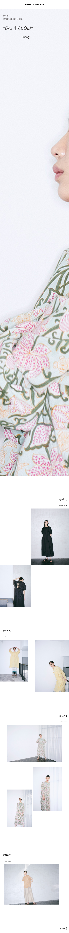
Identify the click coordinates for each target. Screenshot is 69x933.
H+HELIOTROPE (34, 4)
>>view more (63, 505)
